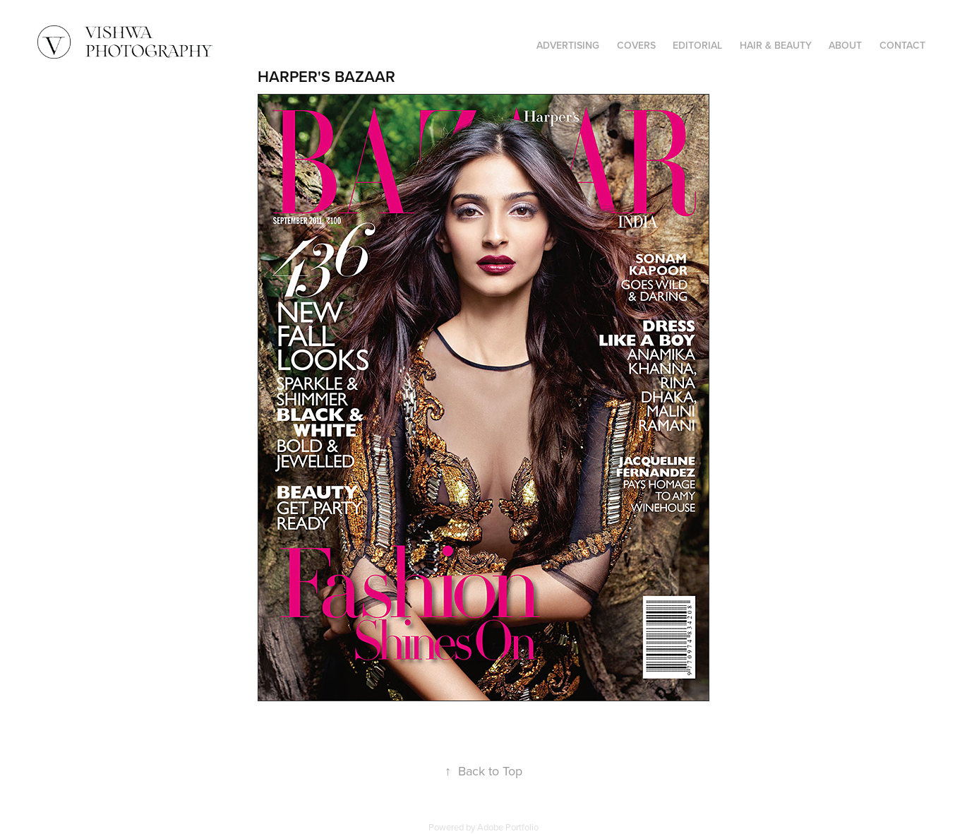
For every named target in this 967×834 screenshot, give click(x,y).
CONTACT (902, 45)
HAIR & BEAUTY (776, 45)
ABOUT (845, 45)
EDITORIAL (697, 45)
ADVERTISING (567, 45)
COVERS (636, 45)
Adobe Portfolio (508, 827)
